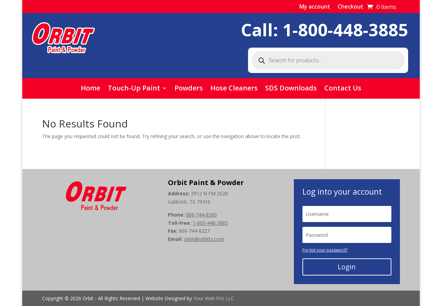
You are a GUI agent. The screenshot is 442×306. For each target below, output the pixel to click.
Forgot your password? (325, 250)
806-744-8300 (201, 214)
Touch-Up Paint (134, 89)
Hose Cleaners (234, 89)
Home (90, 89)
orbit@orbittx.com (204, 239)
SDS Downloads (291, 89)
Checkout (350, 7)
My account (314, 7)
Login (347, 266)
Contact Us (342, 89)
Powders (188, 89)
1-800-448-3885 (345, 29)
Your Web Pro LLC (213, 298)
